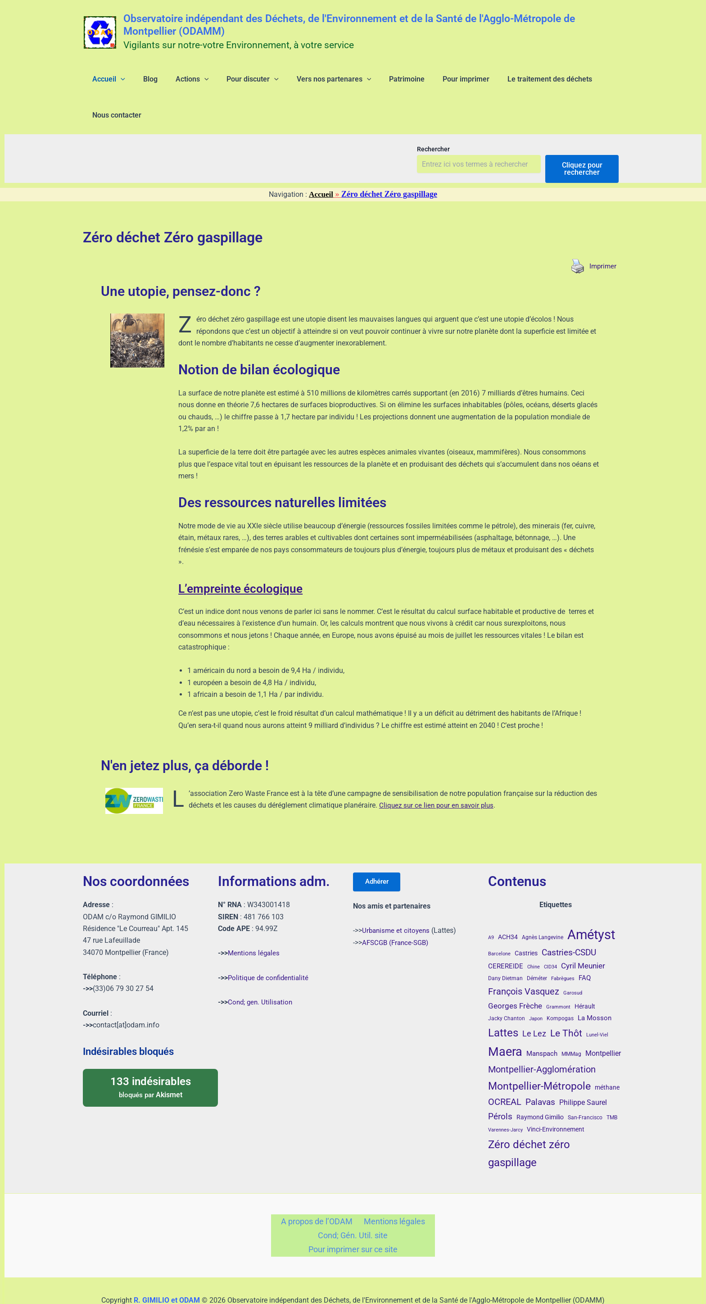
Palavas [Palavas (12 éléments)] (540, 1073)
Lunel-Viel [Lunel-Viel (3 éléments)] (597, 1006)
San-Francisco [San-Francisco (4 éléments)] (585, 1089)
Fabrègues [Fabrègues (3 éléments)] (563, 950)
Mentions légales (255, 924)
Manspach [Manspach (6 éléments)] (541, 1025)
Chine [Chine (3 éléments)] (533, 938)
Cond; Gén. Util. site (352, 1209)
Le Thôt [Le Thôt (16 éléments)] (566, 1004)
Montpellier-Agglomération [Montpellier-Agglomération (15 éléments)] (542, 1040)
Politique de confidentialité (270, 949)
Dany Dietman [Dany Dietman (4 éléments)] (505, 950)
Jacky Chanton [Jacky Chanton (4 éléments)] (506, 989)
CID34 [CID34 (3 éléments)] (550, 938)
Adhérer (380, 854)
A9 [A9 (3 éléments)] (491, 909)
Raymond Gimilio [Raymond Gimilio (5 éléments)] (540, 1088)
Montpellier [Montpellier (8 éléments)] (603, 1025)
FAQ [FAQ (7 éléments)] (585, 949)
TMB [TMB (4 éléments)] (611, 1089)
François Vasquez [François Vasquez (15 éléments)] (523, 962)
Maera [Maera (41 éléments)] (505, 1023)
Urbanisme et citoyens (397, 904)
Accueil (321, 165)
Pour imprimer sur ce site (353, 1225)
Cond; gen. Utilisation (261, 973)
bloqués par (150, 1058)
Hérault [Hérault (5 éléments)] (585, 977)
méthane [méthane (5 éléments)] (607, 1058)
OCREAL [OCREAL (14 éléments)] (504, 1073)
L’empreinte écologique (249, 559)
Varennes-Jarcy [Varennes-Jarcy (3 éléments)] (505, 1101)
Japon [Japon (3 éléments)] (536, 990)
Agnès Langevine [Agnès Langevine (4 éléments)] (542, 908)
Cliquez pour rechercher (582, 140)
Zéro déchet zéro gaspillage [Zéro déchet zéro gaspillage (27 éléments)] (529, 1124)
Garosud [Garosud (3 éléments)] (572, 964)
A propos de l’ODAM (319, 1193)
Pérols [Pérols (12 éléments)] (500, 1087)
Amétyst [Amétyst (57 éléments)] (591, 905)
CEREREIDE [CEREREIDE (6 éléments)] (505, 937)
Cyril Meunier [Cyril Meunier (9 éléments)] (583, 936)
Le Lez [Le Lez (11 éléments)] (534, 1004)
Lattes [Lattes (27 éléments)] (503, 1003)
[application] (115, 83)
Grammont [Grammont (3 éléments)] (558, 978)
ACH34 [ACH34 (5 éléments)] (508, 908)
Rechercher (433, 120)
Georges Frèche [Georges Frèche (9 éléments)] (515, 976)
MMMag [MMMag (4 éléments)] (571, 1025)
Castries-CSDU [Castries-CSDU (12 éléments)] (569, 923)
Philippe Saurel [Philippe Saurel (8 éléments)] (583, 1073)
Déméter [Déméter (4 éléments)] (537, 950)
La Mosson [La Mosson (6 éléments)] (594, 989)
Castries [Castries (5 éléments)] (526, 924)
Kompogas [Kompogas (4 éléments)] (560, 989)
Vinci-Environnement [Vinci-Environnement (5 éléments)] (555, 1100)
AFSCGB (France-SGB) (397, 915)
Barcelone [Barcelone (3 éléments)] (499, 925)
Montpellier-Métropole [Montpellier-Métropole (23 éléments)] (539, 1057)
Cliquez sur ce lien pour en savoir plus (438, 776)
